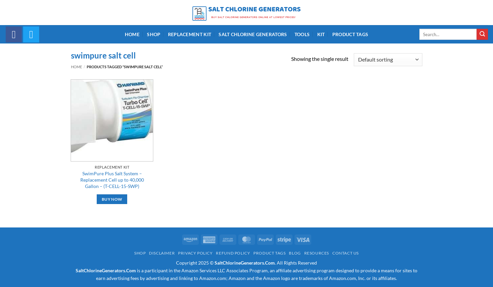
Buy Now (112, 199)
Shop (153, 34)
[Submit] (482, 34)
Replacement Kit (189, 34)
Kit (321, 34)
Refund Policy (233, 253)
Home (132, 34)
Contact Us (345, 253)
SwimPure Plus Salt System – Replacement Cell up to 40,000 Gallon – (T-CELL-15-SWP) (112, 180)
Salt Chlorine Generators (253, 34)
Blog (295, 253)
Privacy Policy (195, 253)
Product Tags (350, 34)
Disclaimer (162, 253)
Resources (316, 253)
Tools (302, 34)
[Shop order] (388, 59)
